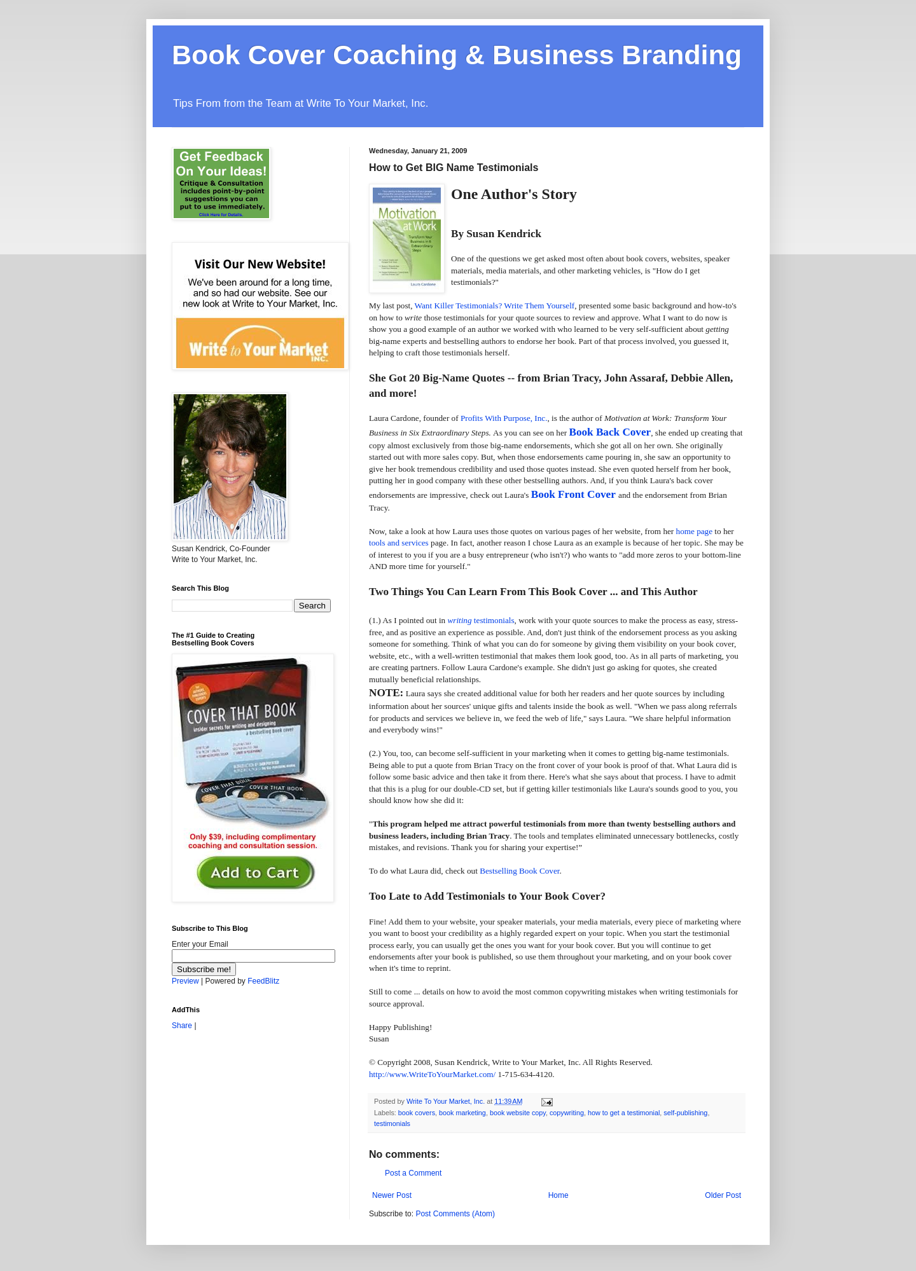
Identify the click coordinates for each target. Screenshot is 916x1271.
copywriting (567, 1112)
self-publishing (685, 1112)
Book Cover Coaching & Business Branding (457, 54)
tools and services (399, 542)
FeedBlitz (263, 981)
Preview (185, 981)
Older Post (723, 1195)
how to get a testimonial (624, 1112)
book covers (416, 1112)
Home (558, 1195)
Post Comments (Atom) (455, 1213)
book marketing (462, 1112)
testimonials (392, 1123)
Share (182, 1025)
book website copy (518, 1112)
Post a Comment (413, 1173)
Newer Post (392, 1195)
